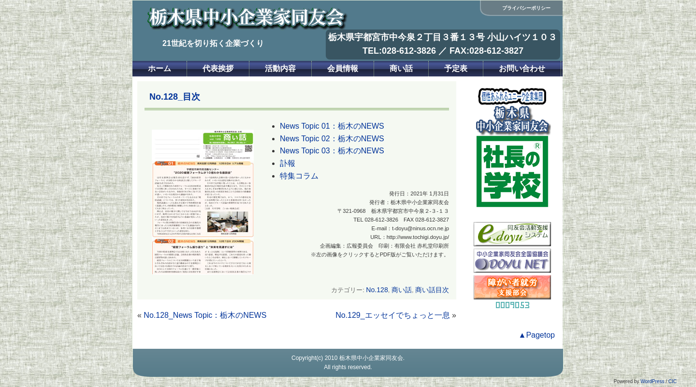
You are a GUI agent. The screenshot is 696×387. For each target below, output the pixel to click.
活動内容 (280, 68)
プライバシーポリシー (526, 8)
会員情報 (342, 68)
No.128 (377, 290)
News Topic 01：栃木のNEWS (332, 126)
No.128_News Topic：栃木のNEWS (205, 315)
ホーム (159, 68)
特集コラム (299, 176)
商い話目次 (432, 290)
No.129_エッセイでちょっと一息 (392, 315)
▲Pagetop (537, 335)
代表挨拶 (218, 68)
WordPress (652, 381)
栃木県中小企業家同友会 (371, 358)
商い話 (401, 68)
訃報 (287, 163)
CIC (672, 381)
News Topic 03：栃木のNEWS (332, 151)
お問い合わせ (522, 68)
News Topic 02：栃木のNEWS (332, 138)
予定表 (455, 68)
